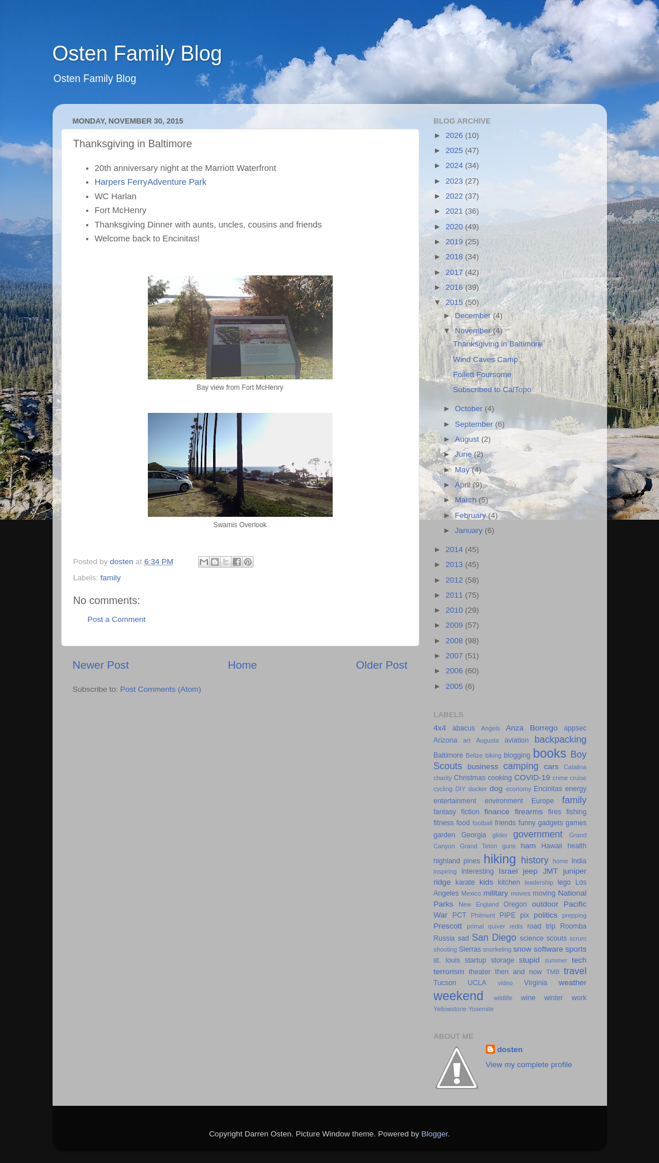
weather (572, 982)
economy (518, 788)
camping (520, 766)
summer (556, 960)
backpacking (561, 739)
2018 (455, 256)
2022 (455, 196)
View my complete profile (529, 1064)
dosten (510, 1049)
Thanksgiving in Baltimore (497, 344)
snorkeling (497, 949)
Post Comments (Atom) (160, 689)
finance (497, 811)
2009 (455, 625)
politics (545, 915)
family (110, 577)
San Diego (494, 937)
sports (576, 949)
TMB (553, 971)
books (550, 753)
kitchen (509, 882)
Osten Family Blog (137, 53)
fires (554, 812)
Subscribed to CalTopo (492, 389)
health (576, 846)
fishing (576, 812)
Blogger (435, 1134)
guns (509, 846)
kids (486, 882)
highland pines (457, 861)
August (468, 439)
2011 (455, 595)
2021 (455, 211)
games (575, 823)
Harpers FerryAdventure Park (151, 182)
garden (445, 835)
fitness (444, 823)
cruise (578, 777)
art (467, 740)
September (475, 424)
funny (527, 823)
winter (553, 998)
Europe (542, 801)
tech (579, 960)
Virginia (535, 983)
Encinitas (548, 789)
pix (524, 915)
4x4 (440, 728)
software (548, 949)
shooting (445, 949)
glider (499, 835)
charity (443, 777)
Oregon (515, 904)
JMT (550, 871)
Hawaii (551, 846)
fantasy (445, 812)
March (467, 499)
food (463, 823)
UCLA (477, 983)
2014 (455, 549)
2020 (455, 226)
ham (528, 845)
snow (522, 949)
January (470, 530)
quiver (496, 926)
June (464, 454)
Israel (507, 871)
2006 (455, 670)
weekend (458, 996)
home (560, 861)
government (538, 834)
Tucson (445, 983)
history (535, 860)
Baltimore (448, 755)
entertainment (455, 801)
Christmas (470, 778)
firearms (529, 811)
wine (528, 998)
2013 (455, 564)
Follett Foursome (482, 374)
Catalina (575, 766)
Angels (490, 728)
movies (520, 893)
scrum (577, 938)
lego (564, 882)
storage (503, 960)
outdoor (545, 904)
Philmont (483, 915)
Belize (474, 755)
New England (478, 904)
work (579, 998)
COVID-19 (532, 777)
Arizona (445, 740)
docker (477, 788)
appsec (575, 728)
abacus (463, 728)
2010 (455, 610)
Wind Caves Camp (485, 359)
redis (516, 926)
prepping (574, 915)
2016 (455, 287)
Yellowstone (450, 1008)
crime (560, 777)
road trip (541, 926)
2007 (455, 655)
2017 (455, 272)
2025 (455, 150)
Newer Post (101, 665)
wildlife (503, 997)
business (482, 766)
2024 (455, 165)
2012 (455, 580)
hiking (499, 859)
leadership (538, 882)
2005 (455, 686)
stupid (529, 960)
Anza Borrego (532, 728)
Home (242, 665)
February (472, 515)
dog (496, 788)
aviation (517, 740)
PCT (459, 915)
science (531, 938)
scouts (556, 938)
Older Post (381, 665)
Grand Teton (478, 846)
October (470, 408)
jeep (530, 871)
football (482, 822)
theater (480, 972)
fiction (470, 812)
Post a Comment (117, 619)
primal (475, 926)
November (474, 330)
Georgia (473, 835)
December (474, 315)
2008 (455, 640)
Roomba (573, 926)
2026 (455, 135)
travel (575, 971)
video (505, 982)
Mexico (471, 893)
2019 (455, 241)
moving (544, 893)
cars (551, 766)
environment (504, 801)
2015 (455, 302)
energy (575, 789)
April (464, 484)
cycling (443, 788)
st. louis (447, 960)
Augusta (487, 740)
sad (464, 938)
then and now (518, 972)
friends (505, 823)
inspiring (445, 871)
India (578, 861)
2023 (455, 181)
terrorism (449, 971)
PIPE (508, 915)
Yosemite (481, 1008)
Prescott (448, 926)
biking (493, 755)
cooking (499, 778)
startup (475, 960)
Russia (444, 938)
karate (465, 882)
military (495, 893)
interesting (477, 871)
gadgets (550, 823)
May (463, 469)
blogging (517, 755)
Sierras (470, 949)
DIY (460, 788)
